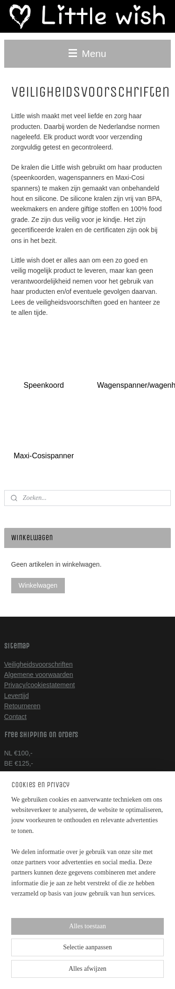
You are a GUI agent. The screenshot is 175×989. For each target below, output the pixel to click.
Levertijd (16, 695)
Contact (15, 716)
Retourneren (22, 706)
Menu (87, 53)
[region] (87, 875)
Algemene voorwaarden (38, 674)
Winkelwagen (38, 585)
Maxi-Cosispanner (44, 456)
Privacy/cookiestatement (39, 685)
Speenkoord (44, 385)
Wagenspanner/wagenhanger (134, 385)
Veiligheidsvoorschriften (38, 664)
